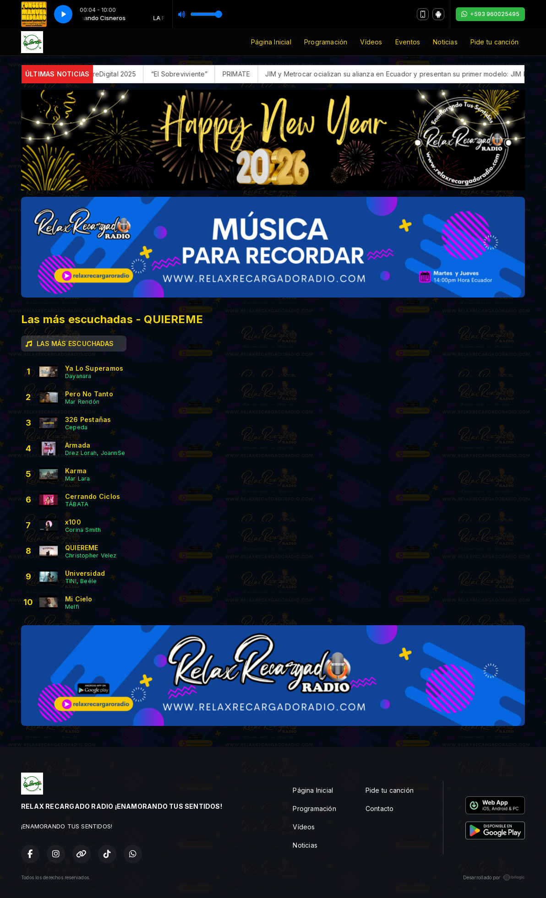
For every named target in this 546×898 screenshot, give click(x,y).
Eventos (407, 42)
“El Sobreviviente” (188, 74)
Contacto (380, 808)
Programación (326, 42)
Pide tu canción (494, 42)
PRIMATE (245, 74)
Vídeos (371, 42)
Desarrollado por (494, 877)
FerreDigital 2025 (118, 74)
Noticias (445, 42)
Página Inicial (271, 42)
